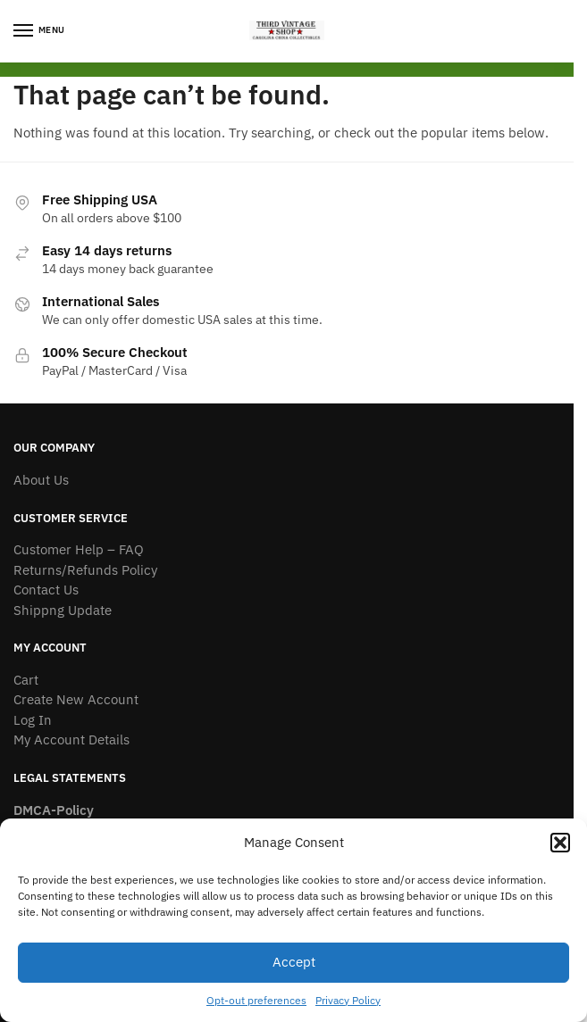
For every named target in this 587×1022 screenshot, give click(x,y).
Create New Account (75, 699)
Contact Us (46, 589)
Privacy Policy (348, 1000)
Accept (294, 961)
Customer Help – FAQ (78, 549)
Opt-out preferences (256, 1000)
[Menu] (40, 31)
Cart (25, 679)
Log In (32, 719)
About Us (41, 479)
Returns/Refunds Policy (85, 569)
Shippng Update (62, 610)
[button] (560, 843)
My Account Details (71, 739)
